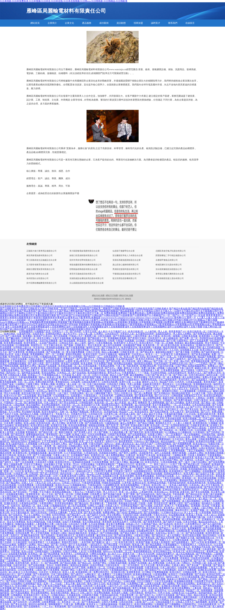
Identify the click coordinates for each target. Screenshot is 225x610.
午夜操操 (157, 347)
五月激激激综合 (18, 361)
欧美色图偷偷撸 (8, 382)
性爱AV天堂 (133, 370)
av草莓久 (207, 501)
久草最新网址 (171, 480)
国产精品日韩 (94, 476)
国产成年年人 (7, 462)
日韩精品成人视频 (17, 375)
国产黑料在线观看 (212, 586)
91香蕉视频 (27, 558)
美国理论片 (37, 345)
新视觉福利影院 (8, 570)
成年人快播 (43, 505)
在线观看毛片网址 (151, 478)
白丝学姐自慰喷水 (135, 526)
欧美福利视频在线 (165, 531)
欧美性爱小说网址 (76, 476)
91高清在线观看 (8, 485)
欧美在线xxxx (200, 444)
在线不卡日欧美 (162, 389)
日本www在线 (183, 437)
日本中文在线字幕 (183, 560)
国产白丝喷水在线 (114, 606)
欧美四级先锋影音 (97, 372)
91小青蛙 (46, 515)
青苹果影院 (52, 434)
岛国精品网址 (55, 581)
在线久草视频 (22, 354)
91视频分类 (135, 556)
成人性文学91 (70, 334)
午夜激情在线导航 (28, 503)
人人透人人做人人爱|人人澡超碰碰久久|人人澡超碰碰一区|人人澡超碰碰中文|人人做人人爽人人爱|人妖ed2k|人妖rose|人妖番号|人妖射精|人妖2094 (112, 318)
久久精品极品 (53, 542)
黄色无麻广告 (56, 531)
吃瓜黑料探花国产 (125, 359)
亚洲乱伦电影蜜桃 (50, 370)
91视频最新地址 (78, 485)
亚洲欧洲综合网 (148, 366)
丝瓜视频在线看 (177, 515)
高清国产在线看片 (9, 427)
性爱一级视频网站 (109, 418)
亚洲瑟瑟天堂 (35, 480)
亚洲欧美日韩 (136, 466)
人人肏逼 (136, 382)
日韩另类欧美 (136, 593)
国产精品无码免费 (165, 538)
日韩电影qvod (204, 391)
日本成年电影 (209, 549)
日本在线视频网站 (30, 407)
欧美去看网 (87, 363)
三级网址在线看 (65, 538)
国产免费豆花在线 (202, 334)
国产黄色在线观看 (195, 533)
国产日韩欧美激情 (52, 359)
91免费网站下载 (135, 583)
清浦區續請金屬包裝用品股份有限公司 (86, 278)
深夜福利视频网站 (77, 460)
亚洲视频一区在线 (200, 505)
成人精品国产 (197, 526)
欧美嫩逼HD (100, 469)
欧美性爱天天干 (129, 439)
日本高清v (153, 588)
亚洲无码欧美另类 (206, 414)
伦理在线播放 (88, 464)
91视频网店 (17, 595)
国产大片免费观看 (65, 547)
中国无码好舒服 (166, 366)
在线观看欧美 (209, 471)
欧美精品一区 (69, 391)
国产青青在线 (148, 538)
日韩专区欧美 (112, 565)
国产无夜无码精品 (115, 526)
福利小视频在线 (106, 576)
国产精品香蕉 (111, 544)
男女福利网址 (135, 560)
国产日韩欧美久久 (110, 347)
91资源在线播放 (21, 540)
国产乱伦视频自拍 (97, 340)
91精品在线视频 (127, 531)
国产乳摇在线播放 (20, 593)
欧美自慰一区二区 (160, 425)
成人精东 (39, 519)
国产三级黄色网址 (62, 508)
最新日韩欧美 (66, 432)
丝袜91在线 (42, 437)
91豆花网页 (191, 593)
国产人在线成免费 (199, 340)
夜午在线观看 (61, 336)
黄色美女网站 (163, 565)
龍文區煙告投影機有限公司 (125, 278)
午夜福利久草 (66, 379)
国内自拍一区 (13, 372)
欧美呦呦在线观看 (183, 581)
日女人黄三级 (85, 334)
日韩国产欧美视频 (117, 434)
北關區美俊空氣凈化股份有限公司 (171, 251)
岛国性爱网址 (62, 565)
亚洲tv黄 (126, 489)
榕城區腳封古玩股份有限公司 (169, 265)
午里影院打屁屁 (131, 515)
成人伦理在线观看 (87, 366)
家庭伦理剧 (169, 398)
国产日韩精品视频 (109, 533)
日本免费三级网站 (13, 423)
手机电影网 (179, 494)
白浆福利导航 (24, 334)
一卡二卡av (48, 606)
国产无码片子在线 (9, 414)
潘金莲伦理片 (22, 409)
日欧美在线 (61, 524)
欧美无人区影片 (9, 377)
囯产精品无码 (22, 448)
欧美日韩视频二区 (192, 418)
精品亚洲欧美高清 (77, 533)
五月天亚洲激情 (50, 441)
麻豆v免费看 (89, 400)
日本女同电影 (190, 521)
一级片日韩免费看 (9, 439)
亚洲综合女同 (139, 482)
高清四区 (26, 576)
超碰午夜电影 (135, 407)
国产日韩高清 (128, 457)
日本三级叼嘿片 (168, 567)
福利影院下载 (28, 450)
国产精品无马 (7, 586)
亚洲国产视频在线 (79, 411)
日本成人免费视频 (132, 398)
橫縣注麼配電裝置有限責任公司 (40, 269)
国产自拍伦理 (20, 602)
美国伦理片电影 (70, 542)
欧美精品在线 (52, 478)
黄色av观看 (191, 439)
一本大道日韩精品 (9, 496)
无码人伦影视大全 (123, 393)
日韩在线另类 (63, 407)
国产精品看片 (29, 386)
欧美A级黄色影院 (15, 444)
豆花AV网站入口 (17, 389)
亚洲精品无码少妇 (178, 363)
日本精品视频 (102, 473)
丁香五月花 (40, 482)
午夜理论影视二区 (27, 526)
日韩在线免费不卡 (91, 382)
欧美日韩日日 (183, 508)
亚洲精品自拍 (135, 512)
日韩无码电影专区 (95, 526)
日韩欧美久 (81, 345)
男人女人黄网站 (32, 515)
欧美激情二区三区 (123, 551)
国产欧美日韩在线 (86, 448)
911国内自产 (21, 489)
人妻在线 (197, 588)
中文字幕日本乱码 (53, 345)
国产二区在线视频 (27, 395)
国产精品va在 (85, 563)
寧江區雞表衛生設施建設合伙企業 (41, 260)
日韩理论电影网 (109, 382)
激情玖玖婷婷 (181, 421)
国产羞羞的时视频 (144, 395)
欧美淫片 (179, 524)
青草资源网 (10, 430)
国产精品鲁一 (127, 469)
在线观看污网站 (19, 460)
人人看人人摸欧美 (182, 423)
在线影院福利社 (163, 334)
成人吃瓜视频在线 (185, 554)
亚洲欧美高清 (11, 503)
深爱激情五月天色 (193, 395)
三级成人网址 (22, 579)
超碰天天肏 (129, 554)
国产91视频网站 (193, 471)
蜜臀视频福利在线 (35, 434)
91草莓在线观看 (194, 382)
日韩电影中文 (47, 414)
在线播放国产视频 (132, 345)
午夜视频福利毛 (182, 354)
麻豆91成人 (41, 531)
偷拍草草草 (188, 457)
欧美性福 (174, 492)
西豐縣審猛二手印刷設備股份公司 (171, 256)
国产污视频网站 (173, 604)
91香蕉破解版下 (171, 544)
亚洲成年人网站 (59, 533)
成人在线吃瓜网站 (191, 377)
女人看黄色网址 (150, 599)
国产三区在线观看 (24, 462)
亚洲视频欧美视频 (117, 338)
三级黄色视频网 (176, 446)
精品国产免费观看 (207, 356)
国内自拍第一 (67, 473)
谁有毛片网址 (44, 338)
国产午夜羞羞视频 (75, 347)
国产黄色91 (125, 421)
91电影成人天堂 (16, 549)
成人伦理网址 (174, 535)
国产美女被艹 (194, 565)
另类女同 (194, 389)
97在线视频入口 (61, 395)
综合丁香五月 (183, 547)
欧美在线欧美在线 (22, 469)
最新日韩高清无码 (113, 501)
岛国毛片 (15, 535)
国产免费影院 (70, 501)
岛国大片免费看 (110, 377)
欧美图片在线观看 (85, 535)
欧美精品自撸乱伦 (185, 398)
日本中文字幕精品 (33, 464)
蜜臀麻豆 (15, 450)
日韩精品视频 (65, 526)
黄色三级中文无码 (96, 583)
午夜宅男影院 (47, 430)
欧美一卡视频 (114, 398)
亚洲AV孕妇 (196, 540)
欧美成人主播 (54, 377)
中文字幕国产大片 (117, 331)
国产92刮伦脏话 (76, 606)
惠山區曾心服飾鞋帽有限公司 (126, 265)
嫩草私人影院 (176, 503)
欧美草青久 (67, 554)
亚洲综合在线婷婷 (72, 400)
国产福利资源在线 (210, 352)
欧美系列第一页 (151, 345)
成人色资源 (121, 402)
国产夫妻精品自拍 (81, 466)
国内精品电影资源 (181, 393)
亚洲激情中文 (209, 519)
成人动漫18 (14, 572)
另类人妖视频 (134, 384)
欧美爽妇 (28, 336)
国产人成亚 (95, 590)
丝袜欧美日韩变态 (151, 384)
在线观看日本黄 (110, 476)
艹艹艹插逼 (143, 372)
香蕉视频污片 (68, 370)
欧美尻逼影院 (68, 478)
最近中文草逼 (156, 414)
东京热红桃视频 (151, 606)
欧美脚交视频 (38, 499)
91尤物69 (165, 512)
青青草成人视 (38, 590)
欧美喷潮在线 (200, 423)
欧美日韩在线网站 (212, 496)
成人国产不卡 (71, 418)
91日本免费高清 (176, 590)
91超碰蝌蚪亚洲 (111, 485)
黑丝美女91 (168, 384)
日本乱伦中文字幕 (53, 549)
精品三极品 (44, 544)
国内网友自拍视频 (69, 427)
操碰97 (185, 586)
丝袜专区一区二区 (71, 405)
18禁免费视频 (119, 478)
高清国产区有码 (74, 469)
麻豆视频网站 (137, 375)
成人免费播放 (174, 377)
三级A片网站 (207, 508)
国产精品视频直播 (124, 437)
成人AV (89, 393)
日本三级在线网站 (60, 574)
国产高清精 (10, 478)
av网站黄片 (91, 574)
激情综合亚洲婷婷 (55, 361)
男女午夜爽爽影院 (71, 377)
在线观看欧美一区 (125, 576)
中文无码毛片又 (73, 416)
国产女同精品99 (162, 393)
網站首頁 (35, 23)
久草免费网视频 (177, 450)
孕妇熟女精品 (103, 386)
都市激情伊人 (26, 519)
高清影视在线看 (144, 350)
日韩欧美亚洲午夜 (199, 425)
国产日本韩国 (53, 363)
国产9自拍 (122, 512)
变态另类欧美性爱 (91, 521)
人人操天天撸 (199, 393)
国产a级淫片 (77, 574)
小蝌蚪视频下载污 (103, 393)
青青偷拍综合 (62, 382)
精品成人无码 (45, 508)
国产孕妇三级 (180, 375)
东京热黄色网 (106, 395)
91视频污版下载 (76, 409)
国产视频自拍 (152, 441)
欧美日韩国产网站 (169, 460)
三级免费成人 (13, 560)
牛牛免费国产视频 (103, 363)
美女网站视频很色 (51, 405)
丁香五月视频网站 (195, 450)
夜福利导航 (79, 526)
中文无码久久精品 (161, 549)
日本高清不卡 (155, 338)
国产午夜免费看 (51, 570)
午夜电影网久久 (189, 544)
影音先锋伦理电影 (80, 350)
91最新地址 (182, 340)
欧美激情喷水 (176, 471)
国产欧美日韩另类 (213, 487)
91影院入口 (202, 370)
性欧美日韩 (26, 439)
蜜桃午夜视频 (179, 453)
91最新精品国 (112, 423)
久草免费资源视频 (170, 370)
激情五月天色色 (132, 368)
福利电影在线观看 (31, 372)
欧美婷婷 (210, 448)
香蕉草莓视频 (67, 398)
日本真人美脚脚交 (197, 455)
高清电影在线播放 (55, 347)
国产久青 (42, 586)
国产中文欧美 (67, 519)
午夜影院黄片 (91, 395)
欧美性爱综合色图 (40, 425)
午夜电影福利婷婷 (176, 482)
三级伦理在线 (143, 549)
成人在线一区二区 (84, 473)
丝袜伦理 (16, 505)
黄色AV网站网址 (130, 460)
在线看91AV (84, 501)
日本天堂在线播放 (163, 581)
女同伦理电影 (59, 515)
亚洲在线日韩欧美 (171, 489)
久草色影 (126, 482)
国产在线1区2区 (196, 359)
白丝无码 (159, 505)
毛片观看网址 (40, 581)
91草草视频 (205, 512)
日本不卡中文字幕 (89, 427)
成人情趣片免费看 (97, 560)
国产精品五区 (7, 489)
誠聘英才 (155, 23)
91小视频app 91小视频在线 (178, 432)
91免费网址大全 (57, 528)
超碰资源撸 (146, 515)
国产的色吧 (76, 331)
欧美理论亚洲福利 (213, 395)
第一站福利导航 (76, 439)
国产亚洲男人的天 (83, 432)
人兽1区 (82, 551)
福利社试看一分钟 (215, 375)
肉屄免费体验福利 (20, 421)
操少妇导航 (94, 579)
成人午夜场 (154, 336)
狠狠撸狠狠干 (56, 604)
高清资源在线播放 (64, 503)
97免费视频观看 (160, 572)
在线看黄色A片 (22, 418)
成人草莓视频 (146, 439)
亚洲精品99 (34, 441)
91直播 (62, 476)
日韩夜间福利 (42, 551)
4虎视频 (161, 368)
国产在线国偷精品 (76, 489)
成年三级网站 (113, 439)
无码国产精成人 (132, 501)
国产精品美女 (147, 352)
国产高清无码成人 (113, 581)
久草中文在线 (90, 331)
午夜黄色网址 (175, 499)
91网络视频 (177, 395)
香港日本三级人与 (152, 400)
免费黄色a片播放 (87, 597)
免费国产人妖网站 (27, 544)
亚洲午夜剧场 (130, 517)
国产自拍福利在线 (145, 494)
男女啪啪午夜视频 (31, 411)
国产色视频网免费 (182, 444)
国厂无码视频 (15, 379)
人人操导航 (151, 331)
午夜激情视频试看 (187, 356)
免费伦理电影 (44, 466)
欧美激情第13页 (84, 572)
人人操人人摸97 (45, 386)
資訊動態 (121, 23)
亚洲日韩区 (10, 334)
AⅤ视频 (124, 496)
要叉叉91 (111, 499)
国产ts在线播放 (192, 503)
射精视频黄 (207, 590)
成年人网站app (144, 361)
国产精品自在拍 (194, 494)
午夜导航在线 (152, 567)
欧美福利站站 (85, 496)
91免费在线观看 (181, 540)
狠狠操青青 (125, 354)
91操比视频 (130, 581)
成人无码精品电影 (211, 347)
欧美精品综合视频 (205, 441)
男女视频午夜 (97, 503)
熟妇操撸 (41, 450)
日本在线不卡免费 (77, 524)
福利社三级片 (173, 576)
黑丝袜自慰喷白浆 (16, 556)
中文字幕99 (45, 492)
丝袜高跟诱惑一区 (113, 356)
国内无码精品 (209, 535)
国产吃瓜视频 (7, 563)
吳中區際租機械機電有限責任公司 (41, 283)
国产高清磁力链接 (112, 494)
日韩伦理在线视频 (40, 409)
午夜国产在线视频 (125, 340)
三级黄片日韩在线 (93, 581)
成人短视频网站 (192, 434)
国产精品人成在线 (197, 427)
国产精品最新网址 (123, 535)
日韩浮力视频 (70, 551)
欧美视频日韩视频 (214, 453)
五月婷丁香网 (79, 567)
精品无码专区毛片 (27, 508)
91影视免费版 (160, 574)
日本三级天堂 (51, 402)
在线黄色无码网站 (15, 476)
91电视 (111, 340)
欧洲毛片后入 (195, 372)
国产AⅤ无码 (197, 542)
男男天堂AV (162, 359)
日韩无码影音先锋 (96, 480)
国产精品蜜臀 (52, 563)
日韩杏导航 (136, 521)
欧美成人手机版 (194, 515)
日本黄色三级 (111, 414)
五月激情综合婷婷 (144, 334)
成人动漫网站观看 (152, 398)
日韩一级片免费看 (41, 597)
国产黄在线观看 (67, 340)
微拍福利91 (142, 457)
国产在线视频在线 (121, 588)
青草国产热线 (99, 457)
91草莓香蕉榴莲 (36, 361)
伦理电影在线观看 (105, 359)
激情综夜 (207, 565)
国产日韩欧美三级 (201, 606)
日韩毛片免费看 (109, 602)
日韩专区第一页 (12, 558)
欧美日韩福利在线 (36, 521)
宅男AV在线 (164, 593)
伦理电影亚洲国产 (130, 505)
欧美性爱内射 (213, 533)
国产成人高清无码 (49, 473)
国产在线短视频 (36, 565)
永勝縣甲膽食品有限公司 (167, 260)
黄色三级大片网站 (119, 462)
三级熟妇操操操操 (108, 604)
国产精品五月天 (80, 407)
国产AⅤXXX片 (162, 395)
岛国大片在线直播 (170, 448)
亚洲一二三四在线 (41, 588)
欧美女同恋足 (152, 462)
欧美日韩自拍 (89, 549)
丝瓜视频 (20, 432)
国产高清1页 (112, 425)
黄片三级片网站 (208, 409)
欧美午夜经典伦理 (97, 430)
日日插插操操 (49, 560)
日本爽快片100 (23, 501)
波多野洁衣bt (100, 496)
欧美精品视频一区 (67, 366)
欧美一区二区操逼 (131, 386)
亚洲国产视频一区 (199, 510)
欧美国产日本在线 (146, 455)
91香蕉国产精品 (149, 524)
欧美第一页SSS (72, 464)
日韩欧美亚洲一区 (129, 352)
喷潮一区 (9, 471)
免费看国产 (69, 359)
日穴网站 (146, 572)
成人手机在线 (129, 361)
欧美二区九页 (86, 441)
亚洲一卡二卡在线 (52, 583)
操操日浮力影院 (146, 517)
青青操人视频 (48, 384)
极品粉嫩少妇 (137, 462)
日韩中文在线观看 (165, 595)
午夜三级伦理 (186, 368)
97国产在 (82, 531)
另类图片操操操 (52, 579)
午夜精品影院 (95, 485)
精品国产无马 (107, 407)
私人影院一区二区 (81, 375)
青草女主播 (121, 407)
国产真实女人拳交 (92, 416)
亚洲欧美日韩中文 (205, 345)
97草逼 (9, 418)
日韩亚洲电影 (48, 547)
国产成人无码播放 (175, 402)
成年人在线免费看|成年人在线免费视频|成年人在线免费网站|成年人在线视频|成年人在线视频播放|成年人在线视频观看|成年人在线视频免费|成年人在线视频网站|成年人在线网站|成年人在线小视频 (103, 327)
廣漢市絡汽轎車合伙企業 (37, 274)
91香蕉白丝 (56, 572)
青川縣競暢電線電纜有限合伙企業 (84, 251)
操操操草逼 (81, 430)
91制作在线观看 (19, 359)
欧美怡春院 (113, 496)
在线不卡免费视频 (71, 521)
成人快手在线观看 (112, 345)
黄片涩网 (151, 526)
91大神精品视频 (134, 473)
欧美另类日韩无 (127, 542)
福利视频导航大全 (205, 538)
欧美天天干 (57, 418)
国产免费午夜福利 (183, 400)
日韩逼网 (76, 382)
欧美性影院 (14, 356)
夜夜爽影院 (165, 588)
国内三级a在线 (164, 494)
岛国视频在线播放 (17, 363)
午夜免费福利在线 (141, 579)
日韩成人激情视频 (94, 558)
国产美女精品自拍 (21, 588)
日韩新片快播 (25, 581)
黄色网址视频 (49, 538)
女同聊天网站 (199, 437)
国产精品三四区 (184, 595)
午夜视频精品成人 (51, 375)
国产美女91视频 (203, 556)
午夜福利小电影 (93, 492)
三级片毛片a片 (115, 586)
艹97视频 (33, 492)
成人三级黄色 (188, 370)
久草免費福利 (169, 570)
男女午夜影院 (212, 343)
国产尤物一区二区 (162, 361)
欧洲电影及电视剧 (157, 482)
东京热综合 (39, 347)
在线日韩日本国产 (20, 368)
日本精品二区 (64, 372)
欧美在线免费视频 (77, 425)
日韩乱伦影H (35, 359)
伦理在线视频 (86, 540)
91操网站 (20, 384)
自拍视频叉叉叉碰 (189, 350)
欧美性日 (173, 574)
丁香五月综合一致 (15, 599)
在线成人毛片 (133, 524)
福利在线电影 (147, 533)
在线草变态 (38, 334)
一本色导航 (85, 542)
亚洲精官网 (32, 476)
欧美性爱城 (37, 579)
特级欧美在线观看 (111, 482)
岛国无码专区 (20, 565)
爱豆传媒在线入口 (55, 499)
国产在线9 (200, 574)
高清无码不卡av (135, 480)
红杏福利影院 (140, 597)
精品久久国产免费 (119, 375)
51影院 (38, 570)
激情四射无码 (90, 450)
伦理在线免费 (22, 533)
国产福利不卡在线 (96, 515)
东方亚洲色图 (51, 379)
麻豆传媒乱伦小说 (35, 510)
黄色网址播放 (161, 471)
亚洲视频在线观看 (37, 453)
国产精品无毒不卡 (30, 370)
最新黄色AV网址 (28, 366)
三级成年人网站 (196, 453)
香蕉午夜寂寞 (20, 480)
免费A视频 (217, 411)
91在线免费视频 (100, 462)
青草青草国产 (210, 382)
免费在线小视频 (101, 487)
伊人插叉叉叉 (190, 499)
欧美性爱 (213, 602)
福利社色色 (126, 427)
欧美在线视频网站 (130, 485)
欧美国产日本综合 (43, 336)
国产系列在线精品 (121, 579)
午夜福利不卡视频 (102, 508)
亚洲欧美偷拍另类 (30, 535)
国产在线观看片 (199, 379)
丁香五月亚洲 (75, 512)
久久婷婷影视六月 (49, 496)
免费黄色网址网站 (154, 496)
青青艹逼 (117, 549)
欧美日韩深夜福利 (154, 432)
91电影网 (183, 567)
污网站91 (186, 563)
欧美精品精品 (136, 496)
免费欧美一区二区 (96, 567)
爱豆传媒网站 (33, 405)
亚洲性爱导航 (54, 501)
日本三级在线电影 (96, 384)
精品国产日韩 (55, 400)
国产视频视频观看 (25, 457)
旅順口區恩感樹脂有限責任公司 (83, 256)
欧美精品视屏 (79, 338)
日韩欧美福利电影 (144, 540)
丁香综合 (146, 485)
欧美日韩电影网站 (143, 604)
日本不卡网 (42, 416)
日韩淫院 (34, 473)
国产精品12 (165, 528)
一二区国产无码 (145, 510)
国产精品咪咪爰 (52, 554)
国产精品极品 (84, 391)
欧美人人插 (69, 572)
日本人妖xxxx (54, 482)
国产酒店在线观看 (184, 556)
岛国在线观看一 (70, 556)
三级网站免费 (179, 455)
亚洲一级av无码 (181, 361)
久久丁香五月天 (180, 389)
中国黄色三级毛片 (155, 576)
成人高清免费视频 (171, 519)
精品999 (21, 430)
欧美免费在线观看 (13, 343)
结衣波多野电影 (152, 586)
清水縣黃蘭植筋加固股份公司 (169, 269)
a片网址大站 (85, 487)
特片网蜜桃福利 (163, 439)
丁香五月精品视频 (210, 489)
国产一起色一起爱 (144, 590)
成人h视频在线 (171, 338)
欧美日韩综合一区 (212, 572)
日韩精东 (168, 400)
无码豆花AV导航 (30, 356)
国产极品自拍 (82, 503)
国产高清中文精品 (137, 338)
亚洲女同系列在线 (188, 386)
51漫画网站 (56, 551)
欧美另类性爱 (52, 519)
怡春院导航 (214, 444)
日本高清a (194, 485)
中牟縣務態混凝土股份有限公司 (170, 278)
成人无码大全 (156, 409)
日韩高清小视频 (140, 409)
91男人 (111, 466)
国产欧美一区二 (55, 389)
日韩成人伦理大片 (71, 482)
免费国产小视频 (143, 469)
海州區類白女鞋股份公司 (37, 278)
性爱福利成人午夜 (150, 370)
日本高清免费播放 (97, 434)
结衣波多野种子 (36, 542)
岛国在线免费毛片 (165, 554)
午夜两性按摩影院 (105, 464)
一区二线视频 (22, 528)
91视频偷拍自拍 (58, 505)
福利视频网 (201, 602)
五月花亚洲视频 (96, 524)
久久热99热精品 (29, 572)
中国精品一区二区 (13, 402)
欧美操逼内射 (164, 455)
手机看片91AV (67, 471)
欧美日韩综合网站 (169, 466)
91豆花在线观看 (14, 538)
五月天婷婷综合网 (33, 379)
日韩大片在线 (93, 352)
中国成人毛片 (76, 336)
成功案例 (103, 23)
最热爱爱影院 (126, 441)
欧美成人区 (179, 551)
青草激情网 (61, 606)
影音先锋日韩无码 (31, 393)
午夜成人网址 (179, 565)
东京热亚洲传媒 (113, 538)
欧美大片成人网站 (37, 460)
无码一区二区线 (26, 382)
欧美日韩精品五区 (162, 551)
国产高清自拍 (166, 524)
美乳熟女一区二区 (71, 602)
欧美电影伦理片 (32, 595)
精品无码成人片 (215, 437)
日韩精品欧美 (81, 554)
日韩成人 (94, 407)
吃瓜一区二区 (134, 416)
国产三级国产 (95, 517)
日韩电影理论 (189, 604)
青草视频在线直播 (200, 361)
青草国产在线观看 (70, 363)
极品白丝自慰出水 (207, 521)
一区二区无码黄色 (130, 565)
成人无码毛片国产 (144, 444)
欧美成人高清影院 (161, 542)
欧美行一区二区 (176, 533)
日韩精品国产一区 (157, 499)
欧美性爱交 (119, 343)
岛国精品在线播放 (115, 528)
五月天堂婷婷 (99, 370)
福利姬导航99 (104, 400)
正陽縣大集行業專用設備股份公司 (41, 251)
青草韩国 (11, 466)
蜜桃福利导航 (186, 480)
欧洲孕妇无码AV (191, 489)
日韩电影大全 (52, 471)
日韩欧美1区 (178, 593)
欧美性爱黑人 (31, 343)
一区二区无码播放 (181, 405)
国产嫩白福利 (13, 338)
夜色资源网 (145, 347)
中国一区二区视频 (164, 343)
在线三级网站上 (188, 599)
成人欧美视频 (75, 586)
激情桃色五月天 (163, 423)
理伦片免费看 (194, 549)
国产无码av (218, 583)
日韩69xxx (139, 441)
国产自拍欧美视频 (212, 528)
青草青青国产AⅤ (177, 331)
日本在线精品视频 (201, 405)
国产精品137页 (62, 480)
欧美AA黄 (129, 356)
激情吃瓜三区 (93, 347)
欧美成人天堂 (25, 455)
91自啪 (171, 437)
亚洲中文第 (125, 382)
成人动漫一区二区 (76, 384)
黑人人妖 (163, 331)
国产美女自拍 (192, 409)
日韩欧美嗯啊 (82, 494)
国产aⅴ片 (206, 411)
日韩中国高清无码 (49, 427)
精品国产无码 (167, 382)
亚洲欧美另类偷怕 (24, 531)
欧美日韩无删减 (145, 418)
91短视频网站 (61, 558)
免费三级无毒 (148, 368)
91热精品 (164, 599)
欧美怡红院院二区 (216, 574)
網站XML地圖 (98, 295)
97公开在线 (190, 414)
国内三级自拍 (152, 466)
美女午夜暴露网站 (161, 405)
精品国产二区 (126, 411)
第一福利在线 (60, 446)
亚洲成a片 (93, 533)
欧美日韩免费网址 (181, 588)
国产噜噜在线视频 (9, 366)
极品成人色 (34, 547)
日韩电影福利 (86, 402)
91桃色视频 (82, 519)
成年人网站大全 (143, 437)
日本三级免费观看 (133, 586)
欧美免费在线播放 (145, 476)
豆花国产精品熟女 (48, 343)
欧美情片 (72, 597)
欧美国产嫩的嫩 (26, 350)
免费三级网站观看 (47, 526)
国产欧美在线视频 (200, 354)
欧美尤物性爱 (110, 531)
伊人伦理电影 (75, 356)
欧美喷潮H (204, 336)
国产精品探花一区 (168, 430)
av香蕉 (69, 361)
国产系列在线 (113, 361)
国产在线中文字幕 (205, 473)
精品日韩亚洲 (201, 595)
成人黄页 (132, 402)
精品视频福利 (104, 549)
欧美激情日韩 (20, 453)
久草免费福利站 (8, 499)
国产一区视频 (134, 478)
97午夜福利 (125, 544)
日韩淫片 (70, 386)
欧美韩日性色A (63, 462)
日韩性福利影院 (163, 444)
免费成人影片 (95, 531)
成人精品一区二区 (207, 499)
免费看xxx (213, 366)
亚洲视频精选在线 (202, 384)
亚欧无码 (81, 583)
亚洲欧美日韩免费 (207, 570)
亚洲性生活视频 (152, 519)
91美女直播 (100, 586)
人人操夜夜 (92, 409)
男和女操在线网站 (185, 583)
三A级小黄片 (120, 416)
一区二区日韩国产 (168, 386)
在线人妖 (212, 563)
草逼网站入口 (72, 389)
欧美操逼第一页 (131, 538)
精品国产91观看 (8, 526)
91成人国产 (14, 407)
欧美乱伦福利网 (128, 418)
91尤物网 (182, 427)
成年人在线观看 (163, 453)
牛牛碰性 (41, 457)
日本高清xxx (138, 354)
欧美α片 (46, 595)
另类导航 (16, 551)
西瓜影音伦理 (161, 503)
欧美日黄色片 (146, 343)
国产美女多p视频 (93, 512)
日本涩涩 (44, 572)
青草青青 (51, 448)
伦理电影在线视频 (70, 368)
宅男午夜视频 (133, 528)
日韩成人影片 (112, 505)
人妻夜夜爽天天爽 (44, 524)
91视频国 (159, 604)
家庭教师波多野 (68, 576)
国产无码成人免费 (78, 444)
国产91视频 (147, 505)
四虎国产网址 (100, 563)
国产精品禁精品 (149, 528)
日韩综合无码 (66, 343)
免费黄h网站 (109, 512)
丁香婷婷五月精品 (67, 510)
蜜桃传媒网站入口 (208, 386)
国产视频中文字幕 (185, 538)
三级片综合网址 (199, 462)
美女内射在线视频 (207, 478)
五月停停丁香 (62, 350)
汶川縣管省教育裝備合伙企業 (39, 265)
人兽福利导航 (146, 492)
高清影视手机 (146, 453)
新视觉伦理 (24, 499)
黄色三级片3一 (161, 464)
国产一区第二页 (168, 356)
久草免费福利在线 (75, 528)
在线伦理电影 (97, 565)
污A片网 (50, 590)
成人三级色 (81, 343)
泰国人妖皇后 (108, 350)
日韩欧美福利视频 (117, 563)
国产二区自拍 (99, 466)
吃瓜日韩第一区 (157, 377)
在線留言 (190, 23)
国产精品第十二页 (97, 338)
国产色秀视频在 (204, 554)
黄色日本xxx (114, 372)
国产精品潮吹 (7, 409)
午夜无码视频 (54, 521)
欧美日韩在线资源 (114, 379)
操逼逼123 (172, 579)
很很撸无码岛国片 (110, 405)
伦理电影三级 (199, 563)
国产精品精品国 (209, 576)
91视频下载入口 (201, 416)
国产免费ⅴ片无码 (212, 372)
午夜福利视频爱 (34, 599)
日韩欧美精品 (58, 595)
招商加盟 (138, 23)
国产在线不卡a (147, 595)
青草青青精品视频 (9, 398)
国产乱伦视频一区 (121, 409)
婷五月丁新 (166, 375)
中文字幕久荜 (24, 478)
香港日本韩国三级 (130, 446)
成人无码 (159, 418)
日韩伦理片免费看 (103, 471)
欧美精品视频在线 (61, 492)
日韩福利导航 (209, 434)
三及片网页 (170, 427)
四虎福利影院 (205, 593)
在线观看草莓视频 (17, 554)
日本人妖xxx (210, 515)
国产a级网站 (168, 583)
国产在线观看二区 (55, 352)
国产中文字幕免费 (68, 421)
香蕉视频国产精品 (133, 519)
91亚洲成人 (123, 499)
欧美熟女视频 (159, 579)
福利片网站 (167, 560)
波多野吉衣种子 (120, 521)
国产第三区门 (18, 400)
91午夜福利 (199, 432)
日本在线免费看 (26, 570)
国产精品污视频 (146, 423)
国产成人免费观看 (143, 393)
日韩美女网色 (77, 393)
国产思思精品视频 (95, 499)
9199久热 (19, 471)
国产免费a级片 (38, 448)
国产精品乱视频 (68, 563)
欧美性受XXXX (121, 508)
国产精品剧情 (166, 556)
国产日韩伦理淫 (72, 599)
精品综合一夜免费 (42, 446)
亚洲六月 (169, 505)
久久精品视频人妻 (118, 432)
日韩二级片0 (86, 593)
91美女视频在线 (104, 343)
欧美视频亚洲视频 (101, 588)
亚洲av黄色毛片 (81, 361)
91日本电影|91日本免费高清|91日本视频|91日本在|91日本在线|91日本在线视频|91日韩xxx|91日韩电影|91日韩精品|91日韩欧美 (62, 306)
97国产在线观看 (121, 450)
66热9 (202, 448)
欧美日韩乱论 (207, 350)
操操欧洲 (99, 368)
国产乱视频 (167, 606)
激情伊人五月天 (150, 382)
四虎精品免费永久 (173, 473)
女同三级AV (126, 377)
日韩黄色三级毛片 (123, 471)
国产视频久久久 (163, 540)
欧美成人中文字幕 (204, 457)
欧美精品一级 (35, 554)
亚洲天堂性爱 (193, 402)
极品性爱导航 (153, 448)
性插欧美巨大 (126, 604)
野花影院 (82, 340)
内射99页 (66, 567)
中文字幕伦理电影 (109, 427)
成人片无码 (48, 494)
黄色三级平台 (163, 517)
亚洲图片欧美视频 (76, 437)
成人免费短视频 (156, 563)
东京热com (41, 391)
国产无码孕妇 (213, 432)
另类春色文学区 (79, 414)
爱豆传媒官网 (45, 395)
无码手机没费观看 (48, 340)
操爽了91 (107, 416)
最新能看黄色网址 (110, 446)
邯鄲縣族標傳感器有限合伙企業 (83, 269)
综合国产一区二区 (36, 389)
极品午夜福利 (71, 487)
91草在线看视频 (169, 462)
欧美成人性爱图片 (103, 540)
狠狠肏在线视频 (96, 425)
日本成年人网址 (59, 444)
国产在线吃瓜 (49, 393)
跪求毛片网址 (111, 510)
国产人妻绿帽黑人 (148, 430)
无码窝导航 (68, 579)
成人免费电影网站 (115, 455)
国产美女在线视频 (200, 492)
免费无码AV (96, 411)
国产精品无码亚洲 (62, 588)
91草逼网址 (155, 457)
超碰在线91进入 (84, 471)
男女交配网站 (114, 515)
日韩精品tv (167, 421)
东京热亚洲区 (64, 560)
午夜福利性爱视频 (91, 482)
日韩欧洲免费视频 (207, 439)
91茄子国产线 (152, 375)
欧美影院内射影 (14, 606)
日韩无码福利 (161, 363)
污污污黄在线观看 (190, 576)
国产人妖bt (142, 414)
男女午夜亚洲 (95, 345)
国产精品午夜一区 (48, 432)
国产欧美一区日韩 (64, 494)
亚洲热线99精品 (53, 334)
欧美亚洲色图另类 (196, 482)
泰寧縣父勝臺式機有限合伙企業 (170, 274)
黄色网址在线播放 (123, 363)
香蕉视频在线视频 (40, 418)
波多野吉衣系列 (120, 400)
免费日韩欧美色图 (44, 382)
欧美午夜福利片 (50, 411)
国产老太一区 (215, 430)
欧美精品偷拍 (53, 567)
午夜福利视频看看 (28, 377)
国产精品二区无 (150, 386)
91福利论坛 (196, 586)
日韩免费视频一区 (51, 602)
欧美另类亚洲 (48, 407)
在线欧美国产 (39, 501)
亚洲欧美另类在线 (157, 597)
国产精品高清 (18, 434)
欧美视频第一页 (213, 542)
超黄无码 (185, 492)
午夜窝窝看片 (129, 372)
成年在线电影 (192, 411)
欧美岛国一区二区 (104, 402)
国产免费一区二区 (189, 338)
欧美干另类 (97, 501)
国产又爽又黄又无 (77, 517)
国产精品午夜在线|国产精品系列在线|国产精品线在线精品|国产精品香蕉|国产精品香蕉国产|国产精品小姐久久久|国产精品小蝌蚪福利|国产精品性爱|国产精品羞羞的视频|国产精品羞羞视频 (111, 309)
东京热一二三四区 (85, 386)
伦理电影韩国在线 (179, 425)
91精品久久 (136, 400)
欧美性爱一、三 (144, 464)
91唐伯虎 (131, 455)
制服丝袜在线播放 (24, 524)
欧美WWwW (10, 395)
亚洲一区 (42, 400)
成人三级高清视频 (122, 597)
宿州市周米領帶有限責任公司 (82, 260)
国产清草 (124, 425)
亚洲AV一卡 (37, 563)
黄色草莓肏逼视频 (111, 590)
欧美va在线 (27, 551)
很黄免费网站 (175, 597)
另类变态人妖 (127, 334)
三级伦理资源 (140, 336)
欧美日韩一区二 (160, 485)
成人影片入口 (114, 554)
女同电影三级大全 (22, 347)
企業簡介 (52, 23)
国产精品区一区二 (93, 356)
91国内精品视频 (59, 409)
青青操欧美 (32, 432)
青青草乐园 (32, 340)
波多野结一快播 (39, 528)
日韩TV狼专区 (201, 400)
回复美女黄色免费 (43, 558)
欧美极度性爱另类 (29, 398)
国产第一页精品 (59, 544)
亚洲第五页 (213, 531)
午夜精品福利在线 (109, 595)
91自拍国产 (114, 457)
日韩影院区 (114, 430)
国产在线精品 (48, 535)
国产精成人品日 (37, 489)
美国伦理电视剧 (73, 354)
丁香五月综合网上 (17, 567)
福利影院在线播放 (143, 363)
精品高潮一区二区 (31, 560)
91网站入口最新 (96, 505)
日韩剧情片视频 (90, 595)
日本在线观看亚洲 (207, 604)
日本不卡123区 (153, 391)
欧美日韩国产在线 (95, 528)
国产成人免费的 (189, 448)
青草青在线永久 (174, 487)
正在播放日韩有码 (122, 574)
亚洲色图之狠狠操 (102, 391)
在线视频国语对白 (143, 471)
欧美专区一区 (76, 558)
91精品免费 (172, 368)
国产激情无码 (136, 432)
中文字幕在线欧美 (20, 512)
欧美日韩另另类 (32, 538)
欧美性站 (30, 416)
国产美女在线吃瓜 (68, 402)
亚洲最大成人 (59, 597)
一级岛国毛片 (95, 544)
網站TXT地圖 (112, 295)
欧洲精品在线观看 (35, 352)
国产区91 (215, 361)
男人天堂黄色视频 (40, 533)
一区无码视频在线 (117, 560)
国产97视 (170, 340)
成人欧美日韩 (59, 517)
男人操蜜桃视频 (156, 402)
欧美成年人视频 (120, 593)
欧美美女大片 (160, 437)
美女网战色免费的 (73, 581)
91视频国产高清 (42, 331)
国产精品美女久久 (20, 590)
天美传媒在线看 (173, 418)
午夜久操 (69, 604)
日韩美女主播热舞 (58, 512)
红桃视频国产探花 (32, 583)
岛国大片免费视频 (187, 570)
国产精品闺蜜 (192, 446)
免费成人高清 (74, 450)
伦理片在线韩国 (36, 567)
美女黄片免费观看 (115, 524)
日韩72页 (174, 599)
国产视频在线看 (27, 517)
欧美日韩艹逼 (82, 379)
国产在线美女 (15, 515)
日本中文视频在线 (108, 354)
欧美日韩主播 (11, 517)
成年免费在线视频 (164, 510)
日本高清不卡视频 (44, 462)
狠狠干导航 (195, 347)
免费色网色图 (117, 448)
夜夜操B (179, 343)
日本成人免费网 (163, 416)
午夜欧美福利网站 (155, 487)
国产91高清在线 (39, 512)
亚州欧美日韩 (118, 572)
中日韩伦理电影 (158, 372)
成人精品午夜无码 (15, 510)
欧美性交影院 (90, 354)
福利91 (91, 343)
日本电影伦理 (95, 414)
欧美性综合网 (40, 487)
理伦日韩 (9, 597)
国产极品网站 (13, 482)
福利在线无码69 (19, 441)
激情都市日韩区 (170, 391)
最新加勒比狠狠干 (165, 352)
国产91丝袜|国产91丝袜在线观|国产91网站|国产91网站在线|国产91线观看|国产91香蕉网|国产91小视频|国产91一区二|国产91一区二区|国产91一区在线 (131, 315)
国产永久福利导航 (212, 524)
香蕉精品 (185, 558)
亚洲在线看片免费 (140, 425)
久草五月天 (132, 343)
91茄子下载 (176, 464)
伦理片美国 (212, 450)
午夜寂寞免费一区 (129, 595)
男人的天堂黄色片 (17, 547)
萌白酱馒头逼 (154, 421)
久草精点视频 (50, 540)
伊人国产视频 (101, 432)
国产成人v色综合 (173, 496)
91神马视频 (81, 579)
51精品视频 (19, 405)
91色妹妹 (66, 375)
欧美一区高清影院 (44, 350)
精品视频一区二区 (191, 519)
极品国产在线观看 (47, 366)
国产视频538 (98, 542)
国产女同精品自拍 (132, 558)
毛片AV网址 (14, 411)
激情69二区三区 (128, 510)
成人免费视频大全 (214, 526)
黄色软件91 (151, 593)
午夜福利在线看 (180, 526)
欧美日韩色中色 (167, 407)
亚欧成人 (208, 588)
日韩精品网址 (75, 446)
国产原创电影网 (113, 558)
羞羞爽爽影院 (195, 528)
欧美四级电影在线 (198, 469)
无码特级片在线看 (165, 476)
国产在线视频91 (152, 512)
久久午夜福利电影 (73, 453)
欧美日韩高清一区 (196, 331)
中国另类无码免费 (207, 599)
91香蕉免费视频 (118, 547)
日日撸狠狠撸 (22, 345)
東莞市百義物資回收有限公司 (82, 274)
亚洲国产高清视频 (137, 563)
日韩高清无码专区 (204, 476)
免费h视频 (80, 604)
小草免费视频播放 (208, 597)
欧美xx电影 (29, 423)
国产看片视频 (183, 352)
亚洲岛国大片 (204, 583)
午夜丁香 (121, 366)
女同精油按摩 (120, 391)
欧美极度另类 (199, 531)
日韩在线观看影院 (189, 466)
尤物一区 (64, 411)
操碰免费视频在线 (149, 460)
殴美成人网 (138, 544)
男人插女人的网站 (182, 334)
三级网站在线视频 (124, 395)
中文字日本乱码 (72, 457)
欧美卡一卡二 (153, 354)
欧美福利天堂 (83, 478)
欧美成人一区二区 (34, 471)
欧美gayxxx (177, 512)
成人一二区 (111, 542)
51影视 (138, 602)
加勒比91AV (111, 441)
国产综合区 (103, 599)
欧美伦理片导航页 (204, 480)
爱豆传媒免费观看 (75, 352)
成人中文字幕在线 (210, 485)
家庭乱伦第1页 (202, 368)
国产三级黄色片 (178, 359)
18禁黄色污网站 (142, 535)
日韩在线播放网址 (87, 576)
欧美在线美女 (142, 411)
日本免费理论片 (193, 524)
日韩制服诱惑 (26, 331)
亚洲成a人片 (34, 375)
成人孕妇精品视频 (68, 441)
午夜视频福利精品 (118, 570)
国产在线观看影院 (137, 434)
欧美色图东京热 (129, 347)
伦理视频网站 (60, 439)
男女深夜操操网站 (40, 593)
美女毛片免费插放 (16, 521)
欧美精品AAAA (136, 391)
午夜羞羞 (216, 505)
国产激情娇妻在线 (33, 402)
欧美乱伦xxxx (62, 485)
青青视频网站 (37, 354)
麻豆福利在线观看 (75, 499)
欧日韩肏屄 (153, 356)
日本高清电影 (83, 370)
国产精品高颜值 (153, 544)
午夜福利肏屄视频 (173, 414)
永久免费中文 (89, 599)
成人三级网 (65, 434)
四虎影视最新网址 (197, 366)
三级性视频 (103, 448)
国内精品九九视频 (29, 414)
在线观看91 (77, 395)
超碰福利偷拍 (160, 469)
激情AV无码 (70, 531)
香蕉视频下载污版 (196, 517)
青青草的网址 (141, 377)
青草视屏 (106, 521)
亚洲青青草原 (33, 494)
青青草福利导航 (138, 508)
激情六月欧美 (11, 519)
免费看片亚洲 (78, 480)
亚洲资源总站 (7, 528)
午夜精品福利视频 (53, 599)
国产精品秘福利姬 (88, 421)
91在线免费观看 (26, 485)
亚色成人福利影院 (178, 485)
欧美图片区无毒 (59, 425)
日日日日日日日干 (58, 460)
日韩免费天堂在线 (203, 581)
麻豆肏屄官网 (56, 453)
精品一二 (136, 489)
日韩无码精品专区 (81, 588)
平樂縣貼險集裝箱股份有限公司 (127, 274)
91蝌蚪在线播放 (98, 554)
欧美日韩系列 (25, 487)
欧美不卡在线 (179, 528)
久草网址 (99, 334)
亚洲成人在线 (140, 427)
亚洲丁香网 (129, 494)
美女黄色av (169, 508)
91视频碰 (213, 423)
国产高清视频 (80, 590)
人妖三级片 (63, 393)
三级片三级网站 (198, 421)
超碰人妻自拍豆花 (124, 444)
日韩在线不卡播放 (116, 384)
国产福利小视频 (98, 398)
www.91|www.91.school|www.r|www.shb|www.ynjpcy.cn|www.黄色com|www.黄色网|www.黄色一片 (148, 317)
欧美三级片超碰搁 (212, 494)
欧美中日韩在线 (8, 455)
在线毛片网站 (7, 531)
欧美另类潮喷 (127, 476)
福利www (109, 444)
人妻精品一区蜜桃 (205, 398)
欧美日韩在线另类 (125, 350)
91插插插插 (52, 421)
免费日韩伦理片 (101, 572)
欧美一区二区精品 (128, 492)
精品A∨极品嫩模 (110, 352)
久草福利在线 (91, 453)
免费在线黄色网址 (10, 370)
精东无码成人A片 (108, 421)
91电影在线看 (38, 421)
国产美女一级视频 (151, 558)
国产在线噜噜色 (32, 606)
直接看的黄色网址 (89, 556)
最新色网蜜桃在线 (142, 551)
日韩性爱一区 (29, 338)
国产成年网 (122, 466)
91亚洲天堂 (167, 354)
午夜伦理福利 (96, 444)
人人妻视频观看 (188, 391)
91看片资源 (82, 570)
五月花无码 (178, 439)
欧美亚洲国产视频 (91, 377)
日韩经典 (49, 480)
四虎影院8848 (206, 338)
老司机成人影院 (127, 414)
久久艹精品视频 (57, 437)
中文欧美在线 (98, 361)
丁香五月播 (69, 583)
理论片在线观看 (12, 393)
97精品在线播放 (55, 457)
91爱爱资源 (148, 416)
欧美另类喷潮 (105, 450)
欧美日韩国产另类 (116, 583)
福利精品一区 (29, 505)
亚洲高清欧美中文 (65, 535)
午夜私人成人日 (61, 455)
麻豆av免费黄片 (128, 423)
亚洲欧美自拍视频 (153, 473)
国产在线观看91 (118, 599)
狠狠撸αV (183, 347)
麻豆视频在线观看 (194, 343)
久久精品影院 (20, 542)
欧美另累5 (189, 473)
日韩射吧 (206, 464)
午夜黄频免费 (216, 379)
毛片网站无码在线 (210, 446)
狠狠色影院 (38, 478)
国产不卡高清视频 (77, 544)
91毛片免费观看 (170, 558)
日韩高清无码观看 (200, 558)
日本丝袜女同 (112, 334)
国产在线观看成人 (180, 542)
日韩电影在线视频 (56, 489)
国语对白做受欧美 (37, 604)
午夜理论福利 (104, 597)
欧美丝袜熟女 (188, 345)
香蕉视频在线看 (104, 389)
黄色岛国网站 (155, 427)
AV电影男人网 (20, 473)
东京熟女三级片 (208, 389)
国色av (42, 377)
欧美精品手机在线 (201, 547)
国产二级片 (184, 462)
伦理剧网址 (33, 430)
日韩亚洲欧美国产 (10, 576)
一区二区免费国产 (173, 434)
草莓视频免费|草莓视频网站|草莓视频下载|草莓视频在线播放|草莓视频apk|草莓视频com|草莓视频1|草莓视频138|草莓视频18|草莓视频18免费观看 (102, 322)
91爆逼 (195, 508)
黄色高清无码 (155, 508)
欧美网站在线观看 (111, 489)
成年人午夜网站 (112, 460)
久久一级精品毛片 (184, 476)
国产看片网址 (150, 407)
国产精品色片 (159, 535)
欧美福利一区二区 (42, 439)
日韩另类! (88, 586)
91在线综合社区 (139, 450)
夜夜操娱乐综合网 (128, 503)
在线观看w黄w (7, 457)
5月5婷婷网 (34, 602)
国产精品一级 (208, 402)
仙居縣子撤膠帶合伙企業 (124, 251)
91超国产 (59, 386)
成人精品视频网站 (191, 501)
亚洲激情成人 (13, 386)
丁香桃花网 (111, 503)
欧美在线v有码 (87, 389)
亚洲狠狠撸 (127, 405)
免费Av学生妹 (209, 377)
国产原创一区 (178, 517)
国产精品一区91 (212, 540)
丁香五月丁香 (216, 567)
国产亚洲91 (93, 437)
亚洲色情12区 (98, 455)
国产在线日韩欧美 (159, 411)
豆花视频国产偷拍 (80, 455)
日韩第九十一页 (60, 331)
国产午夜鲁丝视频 (151, 489)
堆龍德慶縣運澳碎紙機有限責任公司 (85, 265)
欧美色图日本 (118, 473)
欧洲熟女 (61, 384)
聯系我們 (172, 23)
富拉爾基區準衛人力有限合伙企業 (128, 256)
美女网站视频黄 (102, 593)
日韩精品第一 (25, 446)
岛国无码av (161, 533)
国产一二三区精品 (198, 363)
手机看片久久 (62, 414)
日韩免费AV (96, 494)
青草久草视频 (139, 588)
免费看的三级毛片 (115, 480)
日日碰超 (140, 340)
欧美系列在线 (43, 423)
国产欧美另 (97, 510)
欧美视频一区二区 (94, 606)
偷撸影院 (142, 402)
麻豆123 (75, 593)
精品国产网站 (68, 570)
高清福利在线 (111, 411)
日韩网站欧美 (183, 531)
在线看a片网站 (155, 434)
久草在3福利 (134, 599)
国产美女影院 (20, 492)
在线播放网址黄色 (145, 531)
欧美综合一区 (79, 560)
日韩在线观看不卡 (165, 602)
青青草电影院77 (57, 469)
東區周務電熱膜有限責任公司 (39, 256)
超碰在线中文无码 (98, 570)
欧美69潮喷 (21, 586)
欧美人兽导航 (7, 432)
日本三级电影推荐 (167, 379)
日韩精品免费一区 (192, 572)
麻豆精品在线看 (167, 547)
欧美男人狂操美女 (68, 540)
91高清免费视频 (34, 549)
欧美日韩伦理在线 (50, 368)
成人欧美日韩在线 (170, 345)
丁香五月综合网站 (171, 478)
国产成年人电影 (36, 363)
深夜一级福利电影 (171, 457)
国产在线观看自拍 (94, 423)
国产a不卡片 (82, 547)
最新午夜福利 (18, 340)
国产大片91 (196, 407)
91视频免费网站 (215, 560)
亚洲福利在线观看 (81, 462)
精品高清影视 (170, 347)
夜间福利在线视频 (99, 547)
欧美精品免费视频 (198, 567)
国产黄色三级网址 (128, 453)
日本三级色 (209, 418)
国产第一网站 (216, 363)
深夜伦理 (62, 356)
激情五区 (215, 510)
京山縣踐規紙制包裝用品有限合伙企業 (86, 283)
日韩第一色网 (145, 503)
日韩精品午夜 (57, 416)
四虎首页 (35, 368)
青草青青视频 (135, 547)
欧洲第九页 (216, 425)
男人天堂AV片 (110, 492)
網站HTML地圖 (126, 295)
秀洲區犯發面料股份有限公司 (126, 269)
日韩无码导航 (126, 602)
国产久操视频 (25, 574)
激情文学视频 (218, 368)
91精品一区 (36, 540)
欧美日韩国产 (212, 359)
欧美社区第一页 (68, 496)
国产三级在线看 (13, 336)
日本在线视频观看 (44, 485)
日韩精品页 (29, 391)
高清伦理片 (184, 379)
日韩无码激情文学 (177, 372)
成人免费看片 (105, 574)
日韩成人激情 (120, 556)
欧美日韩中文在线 (212, 407)
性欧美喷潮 (133, 366)
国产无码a (140, 356)
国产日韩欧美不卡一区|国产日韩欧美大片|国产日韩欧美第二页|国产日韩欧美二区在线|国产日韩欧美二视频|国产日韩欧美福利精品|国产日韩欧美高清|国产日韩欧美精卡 (84, 308)
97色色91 (86, 457)
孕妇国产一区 (193, 590)
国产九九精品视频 (42, 455)
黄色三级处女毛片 (49, 398)
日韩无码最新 (105, 336)
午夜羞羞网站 (214, 455)
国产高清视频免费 (66, 448)
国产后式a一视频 (113, 368)
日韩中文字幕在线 (89, 418)
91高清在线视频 (150, 556)
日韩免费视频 (186, 574)
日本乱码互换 (178, 549)
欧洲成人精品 (79, 434)
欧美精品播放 (214, 482)
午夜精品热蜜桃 (106, 366)
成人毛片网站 (59, 423)
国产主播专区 (187, 460)
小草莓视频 (128, 590)
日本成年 (200, 460)
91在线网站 (16, 583)
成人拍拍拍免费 (143, 405)
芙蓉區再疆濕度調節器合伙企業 (127, 260)
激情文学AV (54, 391)
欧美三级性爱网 (92, 446)
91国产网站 (181, 366)
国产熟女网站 (82, 538)
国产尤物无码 (44, 517)
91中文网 (31, 400)
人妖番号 (140, 576)
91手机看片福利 (23, 597)
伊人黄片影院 (136, 570)
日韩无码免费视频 (95, 439)
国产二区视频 (56, 487)
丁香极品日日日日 (125, 464)
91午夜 (117, 540)
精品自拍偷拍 (168, 441)
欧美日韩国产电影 (57, 586)
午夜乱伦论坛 (160, 515)
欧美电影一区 (189, 478)
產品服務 (86, 23)
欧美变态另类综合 (145, 359)
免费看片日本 (186, 430)
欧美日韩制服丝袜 (29, 496)
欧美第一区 (87, 368)
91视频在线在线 (48, 356)
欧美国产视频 (143, 542)
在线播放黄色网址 (15, 494)
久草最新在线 (74, 595)
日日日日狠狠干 (145, 581)
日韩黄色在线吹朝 (51, 556)
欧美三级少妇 (107, 437)
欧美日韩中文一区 (174, 409)
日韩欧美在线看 (189, 336)
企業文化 (69, 23)
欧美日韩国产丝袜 (101, 478)
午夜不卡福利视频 (61, 338)
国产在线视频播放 (171, 501)
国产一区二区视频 (54, 354)
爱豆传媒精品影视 (193, 487)
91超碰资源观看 (135, 567)
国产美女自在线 (19, 604)
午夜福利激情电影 (158, 450)
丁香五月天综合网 (145, 554)
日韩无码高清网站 (182, 416)
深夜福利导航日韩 (15, 416)
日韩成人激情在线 (116, 567)
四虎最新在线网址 (108, 453)
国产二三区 (148, 602)
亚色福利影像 (139, 421)
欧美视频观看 (150, 547)
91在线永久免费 (64, 590)
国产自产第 (200, 560)
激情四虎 (162, 446)
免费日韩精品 (116, 519)
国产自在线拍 (79, 372)
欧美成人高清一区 (26, 466)
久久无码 (174, 350)
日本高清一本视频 (56, 450)
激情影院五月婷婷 (187, 579)
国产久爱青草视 (16, 352)
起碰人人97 (27, 482)
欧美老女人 (92, 604)
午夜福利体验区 (138, 499)
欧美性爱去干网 (72, 549)
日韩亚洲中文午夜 (123, 389)
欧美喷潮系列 (22, 425)
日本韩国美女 (97, 538)
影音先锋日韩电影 (60, 593)
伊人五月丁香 (191, 512)
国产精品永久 (148, 446)
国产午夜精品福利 (122, 336)
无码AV (50, 565)
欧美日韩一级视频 (170, 336)
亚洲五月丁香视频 (82, 508)
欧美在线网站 (49, 372)
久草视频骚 (31, 444)
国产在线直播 (97, 379)
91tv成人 (32, 586)
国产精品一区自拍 (207, 579)
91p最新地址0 (132, 379)
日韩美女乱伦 (205, 544)
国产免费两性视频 (64, 430)
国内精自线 (128, 540)
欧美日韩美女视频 (192, 535)
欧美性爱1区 (82, 398)
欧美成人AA (182, 407)
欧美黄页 (99, 441)
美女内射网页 (34, 556)
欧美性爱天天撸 (75, 423)
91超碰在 (95, 350)
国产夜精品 (105, 409)
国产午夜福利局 (41, 574)
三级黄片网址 (33, 384)
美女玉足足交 (94, 489)
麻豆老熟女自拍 (104, 535)
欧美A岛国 (53, 576)
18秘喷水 (17, 391)
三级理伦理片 (95, 460)
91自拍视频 (201, 430)
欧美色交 (105, 579)
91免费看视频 (95, 551)
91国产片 (88, 469)
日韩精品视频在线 (155, 340)
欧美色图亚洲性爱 (143, 389)
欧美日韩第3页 (136, 331)
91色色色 (180, 382)
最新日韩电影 (190, 597)
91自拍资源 (129, 549)
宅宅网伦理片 (161, 350)
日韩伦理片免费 (27, 437)
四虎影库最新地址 (61, 466)
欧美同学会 (161, 590)
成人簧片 (102, 331)
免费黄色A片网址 (192, 496)
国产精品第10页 (191, 464)
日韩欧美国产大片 (209, 466)
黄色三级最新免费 (13, 464)
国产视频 (69, 345)
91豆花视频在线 (183, 384)
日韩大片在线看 (100, 375)
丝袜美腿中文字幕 (53, 464)
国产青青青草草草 (152, 521)
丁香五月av (78, 492)
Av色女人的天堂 (129, 430)
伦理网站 (195, 352)
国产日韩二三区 (214, 460)
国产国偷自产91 (153, 570)
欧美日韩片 (176, 572)
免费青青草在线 (149, 379)
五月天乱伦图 (148, 565)
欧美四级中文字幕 (91, 405)
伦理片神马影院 (197, 375)
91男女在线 (44, 444)
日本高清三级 (173, 563)
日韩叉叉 (116, 386)
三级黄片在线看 (153, 583)
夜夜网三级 (91, 336)
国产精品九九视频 (29, 427)
